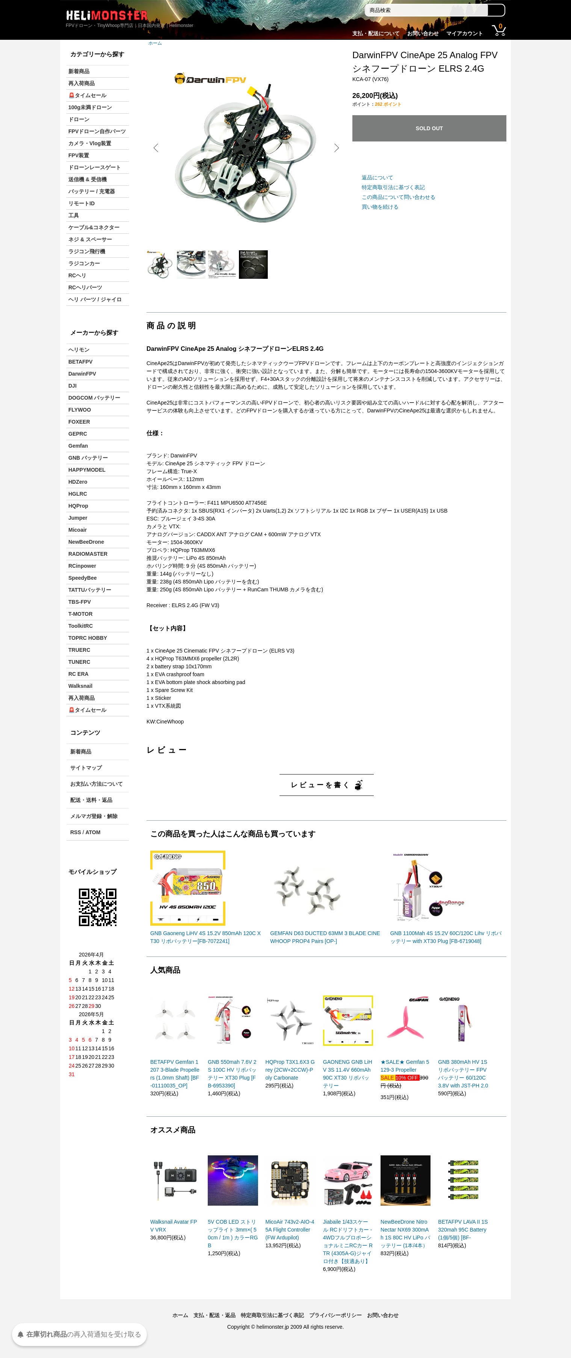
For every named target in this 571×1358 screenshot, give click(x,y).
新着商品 (78, 71)
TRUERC (79, 650)
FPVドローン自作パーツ (97, 131)
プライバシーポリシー (335, 1324)
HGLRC (77, 494)
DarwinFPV (82, 374)
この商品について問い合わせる (398, 197)
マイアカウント (464, 33)
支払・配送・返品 (214, 1324)
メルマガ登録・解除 (94, 816)
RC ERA (78, 674)
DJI (72, 386)
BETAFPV (80, 362)
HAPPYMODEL (87, 470)
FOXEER (79, 422)
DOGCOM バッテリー (94, 398)
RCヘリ (77, 275)
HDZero (78, 482)
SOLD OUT (429, 128)
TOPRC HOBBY (87, 638)
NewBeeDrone (86, 542)
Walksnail (80, 686)
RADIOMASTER (87, 554)
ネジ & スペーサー (90, 239)
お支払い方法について (96, 784)
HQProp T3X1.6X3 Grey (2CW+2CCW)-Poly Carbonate (290, 1078)
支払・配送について (376, 33)
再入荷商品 (81, 83)
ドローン (78, 119)
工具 (73, 215)
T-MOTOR (80, 614)
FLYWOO (79, 410)
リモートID (81, 203)
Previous (157, 147)
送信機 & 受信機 (87, 179)
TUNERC (79, 662)
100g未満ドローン (90, 107)
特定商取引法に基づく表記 (393, 187)
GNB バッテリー (88, 458)
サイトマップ (86, 768)
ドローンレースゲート (94, 167)
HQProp (78, 506)
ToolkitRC (80, 626)
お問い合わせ (423, 33)
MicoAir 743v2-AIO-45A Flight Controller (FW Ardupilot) (290, 1238)
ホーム (155, 43)
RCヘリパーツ (85, 287)
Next (334, 147)
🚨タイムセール (87, 95)
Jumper (78, 518)
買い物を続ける (380, 207)
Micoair (77, 530)
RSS (75, 832)
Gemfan (78, 446)
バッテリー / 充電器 (91, 191)
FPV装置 (78, 155)
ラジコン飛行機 (86, 251)
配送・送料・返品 (91, 800)
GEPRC (77, 434)
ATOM (92, 832)
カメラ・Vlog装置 (89, 143)
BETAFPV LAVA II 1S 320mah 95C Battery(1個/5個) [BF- (463, 1238)
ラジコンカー (84, 263)
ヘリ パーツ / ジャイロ (95, 299)
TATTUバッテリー (89, 590)
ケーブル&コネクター (93, 227)
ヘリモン (78, 350)
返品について (377, 177)
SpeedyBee (82, 578)
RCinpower (82, 566)
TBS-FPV (79, 602)
